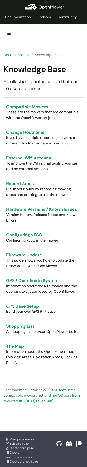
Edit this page (17, 444)
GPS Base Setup (22, 306)
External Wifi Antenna (28, 158)
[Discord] (68, 443)
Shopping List (20, 326)
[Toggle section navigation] (9, 33)
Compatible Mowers (27, 107)
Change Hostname (25, 132)
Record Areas (20, 183)
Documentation (16, 54)
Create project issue (21, 462)
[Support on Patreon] (79, 443)
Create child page (19, 448)
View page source (19, 439)
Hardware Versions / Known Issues (41, 209)
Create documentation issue (20, 454)
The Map (15, 346)
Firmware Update (24, 255)
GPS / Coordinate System (32, 280)
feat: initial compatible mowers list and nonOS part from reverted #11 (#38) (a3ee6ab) (41, 395)
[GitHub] (59, 443)
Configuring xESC (24, 235)
